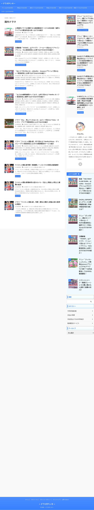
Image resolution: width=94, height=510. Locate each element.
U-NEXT (30, 53)
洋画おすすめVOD (51, 8)
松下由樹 (21, 102)
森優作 (33, 147)
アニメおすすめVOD (7, 8)
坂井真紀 (25, 145)
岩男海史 (51, 100)
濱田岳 (40, 54)
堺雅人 (56, 53)
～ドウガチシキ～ (8, 3)
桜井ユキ (29, 147)
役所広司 (26, 54)
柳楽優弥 (22, 78)
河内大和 (36, 54)
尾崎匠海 (35, 145)
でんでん (43, 74)
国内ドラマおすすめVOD (36, 8)
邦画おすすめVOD (22, 8)
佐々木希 (50, 98)
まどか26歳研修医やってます (40, 98)
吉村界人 (20, 100)
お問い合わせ (65, 459)
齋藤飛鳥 (42, 147)
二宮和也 (39, 53)
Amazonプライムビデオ (34, 74)
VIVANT (35, 53)
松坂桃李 (31, 54)
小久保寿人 (40, 100)
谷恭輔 (37, 147)
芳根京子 (41, 102)
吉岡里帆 (35, 76)
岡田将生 (52, 76)
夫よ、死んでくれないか (45, 122)
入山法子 (54, 144)
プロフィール (34, 459)
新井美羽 (56, 100)
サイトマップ (56, 459)
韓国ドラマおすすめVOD (80, 8)
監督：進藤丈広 (32, 124)
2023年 (26, 53)
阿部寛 (53, 54)
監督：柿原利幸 (24, 124)
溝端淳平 (36, 102)
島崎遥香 (57, 76)
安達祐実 (53, 122)
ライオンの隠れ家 (42, 144)
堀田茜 (30, 100)
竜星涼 (44, 54)
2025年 (26, 98)
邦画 (31, 78)
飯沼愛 (57, 54)
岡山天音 (46, 145)
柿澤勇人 (24, 147)
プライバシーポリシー (45, 459)
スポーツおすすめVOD (7, 11)
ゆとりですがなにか (50, 74)
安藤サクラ (46, 76)
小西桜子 (46, 100)
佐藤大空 (49, 144)
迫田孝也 (49, 54)
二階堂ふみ (45, 53)
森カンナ (26, 102)
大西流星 (35, 100)
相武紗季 (39, 124)
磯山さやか (44, 124)
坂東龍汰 (30, 145)
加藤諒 (30, 76)
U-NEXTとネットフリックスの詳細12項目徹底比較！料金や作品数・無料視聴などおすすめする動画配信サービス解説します (85, 95)
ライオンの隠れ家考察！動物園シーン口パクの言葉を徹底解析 (35, 163)
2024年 (26, 144)
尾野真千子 (40, 145)
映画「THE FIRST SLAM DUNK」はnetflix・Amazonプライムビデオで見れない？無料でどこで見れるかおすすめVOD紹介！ (85, 179)
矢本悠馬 (27, 78)
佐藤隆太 (55, 98)
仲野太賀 (20, 76)
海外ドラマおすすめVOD (65, 8)
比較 (31, 33)
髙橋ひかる (56, 102)
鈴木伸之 (51, 102)
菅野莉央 (46, 102)
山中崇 (21, 54)
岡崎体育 (51, 145)
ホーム (27, 459)
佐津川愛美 (25, 76)
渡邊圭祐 (31, 102)
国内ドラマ (27, 33)
